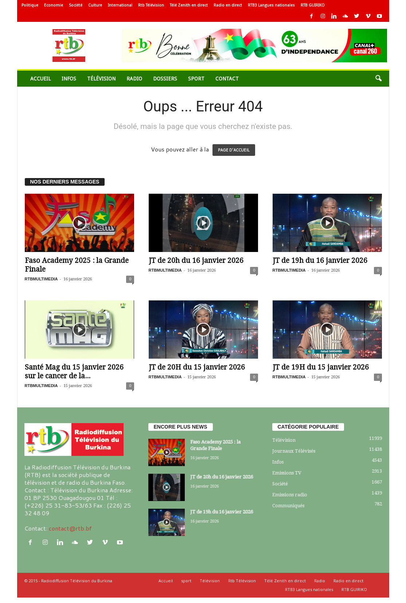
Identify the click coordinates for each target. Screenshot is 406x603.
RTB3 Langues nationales (271, 5)
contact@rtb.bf (70, 528)
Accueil (40, 79)
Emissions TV (286, 473)
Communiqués (288, 505)
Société (75, 5)
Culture (95, 5)
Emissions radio (289, 494)
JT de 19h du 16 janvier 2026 (320, 260)
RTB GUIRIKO (313, 5)
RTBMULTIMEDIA (41, 279)
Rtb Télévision (151, 5)
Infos (69, 79)
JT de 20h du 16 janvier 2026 (196, 260)
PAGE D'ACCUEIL (234, 150)
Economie (53, 5)
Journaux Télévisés (293, 451)
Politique (30, 5)
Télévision (101, 79)
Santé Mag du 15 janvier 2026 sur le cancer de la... (74, 371)
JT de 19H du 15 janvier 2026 (321, 367)
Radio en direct (228, 5)
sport (196, 79)
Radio (134, 79)
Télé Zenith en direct (189, 5)
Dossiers (165, 79)
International (120, 5)
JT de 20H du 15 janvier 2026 (197, 367)
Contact (227, 79)
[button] (378, 79)
